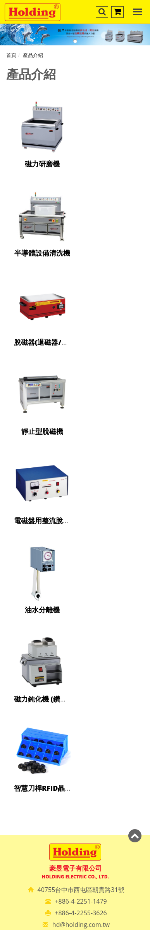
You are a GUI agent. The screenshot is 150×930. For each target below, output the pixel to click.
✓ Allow (75, 625)
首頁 (11, 55)
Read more (39, 713)
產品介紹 (33, 55)
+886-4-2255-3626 (81, 542)
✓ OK (120, 925)
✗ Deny (75, 634)
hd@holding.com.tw (81, 554)
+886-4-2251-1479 (81, 530)
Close (75, 607)
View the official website (94, 713)
